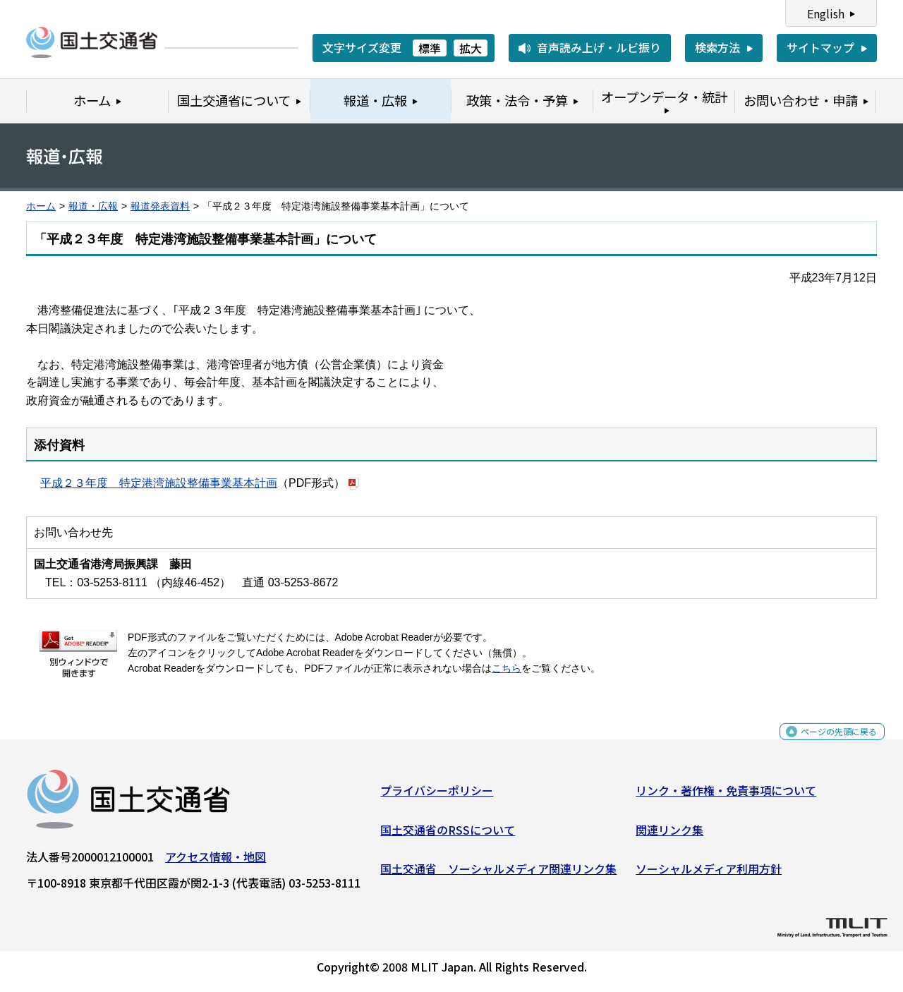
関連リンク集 (669, 835)
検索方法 (717, 47)
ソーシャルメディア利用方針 (709, 874)
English (825, 13)
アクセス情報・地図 (215, 862)
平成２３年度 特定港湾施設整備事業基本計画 (158, 483)
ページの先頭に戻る (827, 744)
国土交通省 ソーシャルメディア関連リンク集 (498, 874)
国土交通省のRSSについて (447, 835)
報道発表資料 (160, 206)
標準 (429, 48)
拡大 (470, 48)
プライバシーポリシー (436, 795)
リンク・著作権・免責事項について (726, 795)
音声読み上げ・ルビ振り (599, 47)
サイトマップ (820, 47)
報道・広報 (93, 206)
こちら (506, 668)
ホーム (41, 206)
